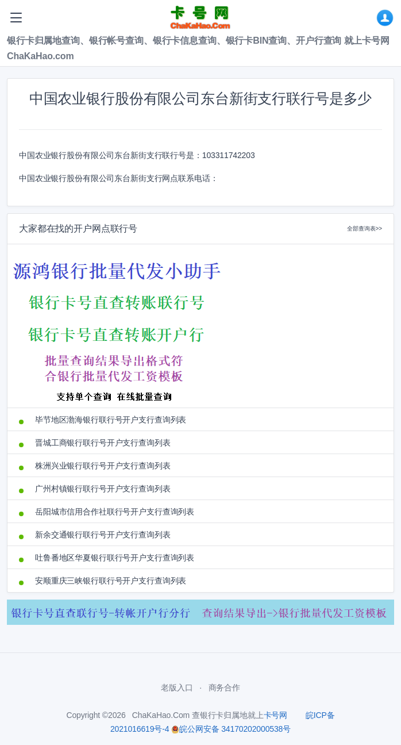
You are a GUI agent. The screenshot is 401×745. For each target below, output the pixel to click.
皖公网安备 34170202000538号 (231, 729)
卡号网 (276, 715)
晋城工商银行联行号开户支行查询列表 (103, 442)
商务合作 (224, 687)
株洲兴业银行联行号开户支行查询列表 (103, 465)
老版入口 (176, 687)
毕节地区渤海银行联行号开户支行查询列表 (110, 419)
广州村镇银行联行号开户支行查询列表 (103, 488)
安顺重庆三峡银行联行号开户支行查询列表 (110, 580)
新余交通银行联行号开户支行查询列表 (103, 534)
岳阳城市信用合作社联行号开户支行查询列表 (114, 511)
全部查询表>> (364, 228)
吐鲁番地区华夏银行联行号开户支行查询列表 (114, 557)
